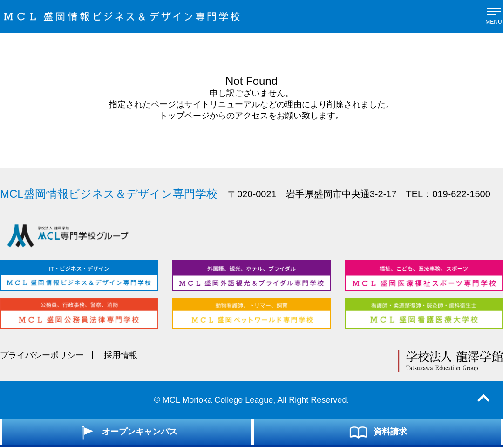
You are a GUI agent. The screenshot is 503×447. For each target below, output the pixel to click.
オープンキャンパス (126, 432)
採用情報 (120, 355)
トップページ (184, 115)
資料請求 (377, 432)
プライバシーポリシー (42, 355)
